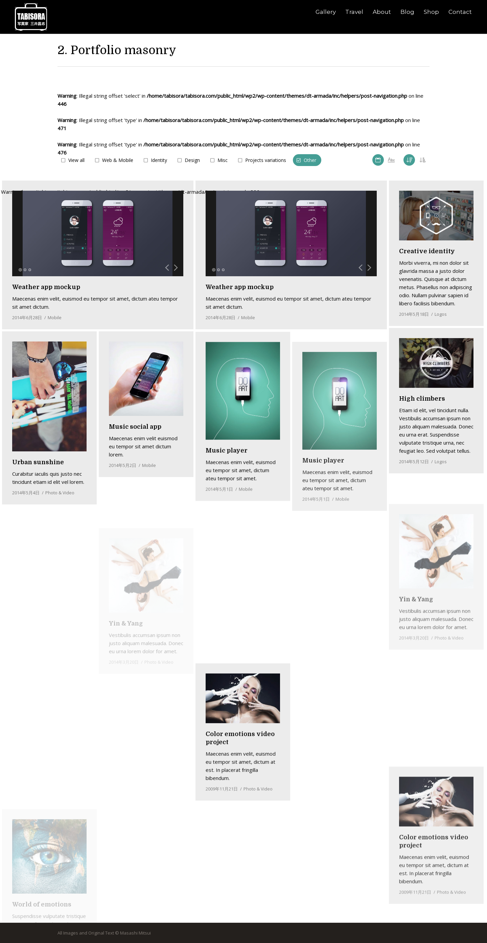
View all (76, 160)
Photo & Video (59, 501)
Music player (227, 495)
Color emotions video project (433, 892)
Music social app (135, 458)
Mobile (248, 317)
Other (310, 160)
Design (192, 160)
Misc (222, 160)
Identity (159, 160)
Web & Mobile (117, 160)
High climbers (422, 399)
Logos (441, 314)
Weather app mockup (240, 287)
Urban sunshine (38, 470)
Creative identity (427, 251)
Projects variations (265, 160)
